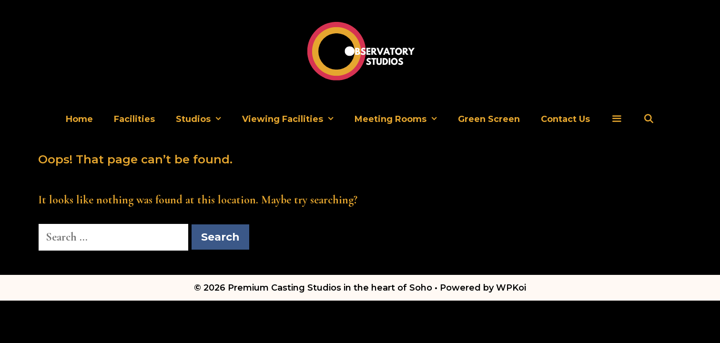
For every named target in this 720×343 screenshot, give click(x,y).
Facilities (134, 119)
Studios (204, 119)
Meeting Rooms (401, 119)
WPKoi (511, 287)
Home (79, 119)
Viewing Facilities (293, 119)
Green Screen (489, 119)
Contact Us (565, 119)
